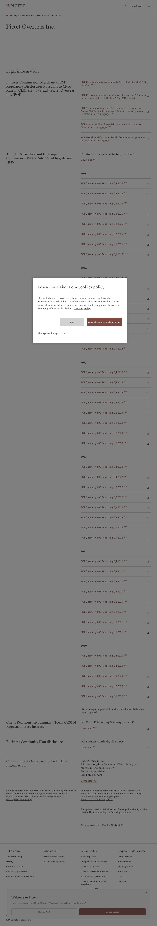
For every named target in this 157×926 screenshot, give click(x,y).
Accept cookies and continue (104, 322)
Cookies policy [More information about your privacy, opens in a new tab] (82, 308)
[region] (80, 310)
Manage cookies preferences (53, 333)
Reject (72, 322)
